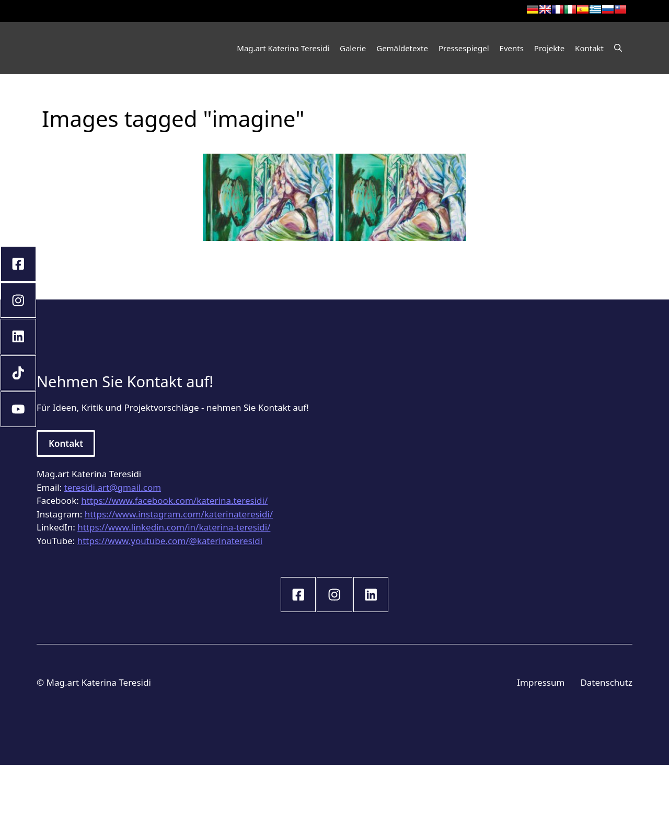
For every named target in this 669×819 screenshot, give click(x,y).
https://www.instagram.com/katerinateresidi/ (179, 514)
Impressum (540, 682)
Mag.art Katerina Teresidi (283, 48)
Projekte (549, 48)
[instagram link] (298, 595)
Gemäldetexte (402, 48)
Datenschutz (606, 682)
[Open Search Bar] (618, 48)
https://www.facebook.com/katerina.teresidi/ (174, 500)
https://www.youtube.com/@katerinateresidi (169, 541)
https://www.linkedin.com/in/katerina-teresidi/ (173, 527)
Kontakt (589, 48)
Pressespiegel (464, 48)
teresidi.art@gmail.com (112, 487)
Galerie (353, 48)
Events (512, 48)
